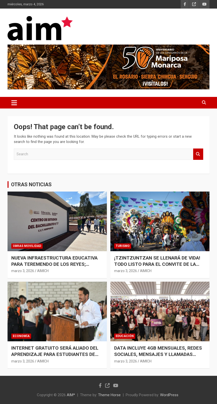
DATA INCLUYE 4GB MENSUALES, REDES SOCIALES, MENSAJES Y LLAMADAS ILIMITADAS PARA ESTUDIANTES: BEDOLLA (158, 357)
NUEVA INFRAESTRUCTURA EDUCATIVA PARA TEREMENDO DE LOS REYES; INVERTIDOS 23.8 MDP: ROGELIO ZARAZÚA (54, 267)
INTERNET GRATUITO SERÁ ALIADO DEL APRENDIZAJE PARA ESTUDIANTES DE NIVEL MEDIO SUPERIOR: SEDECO (54, 354)
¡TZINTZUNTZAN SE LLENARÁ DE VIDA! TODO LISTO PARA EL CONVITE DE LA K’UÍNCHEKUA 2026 (157, 264)
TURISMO (123, 246)
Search (198, 154)
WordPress (169, 395)
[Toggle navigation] (14, 102)
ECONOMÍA (21, 336)
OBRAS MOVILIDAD (27, 246)
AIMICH (43, 271)
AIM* (71, 395)
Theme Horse (109, 395)
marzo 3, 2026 (22, 271)
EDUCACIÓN (125, 336)
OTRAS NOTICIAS (31, 184)
